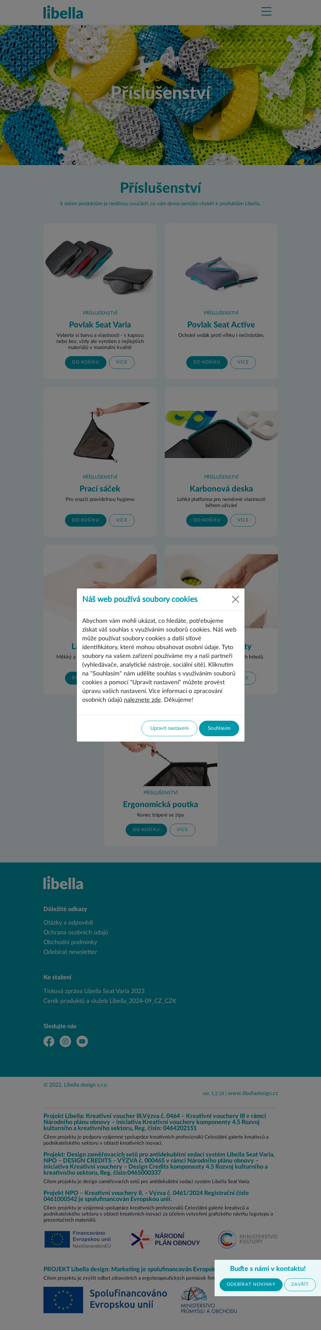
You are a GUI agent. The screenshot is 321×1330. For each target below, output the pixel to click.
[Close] (235, 599)
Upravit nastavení (169, 728)
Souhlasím (219, 728)
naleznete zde (142, 700)
